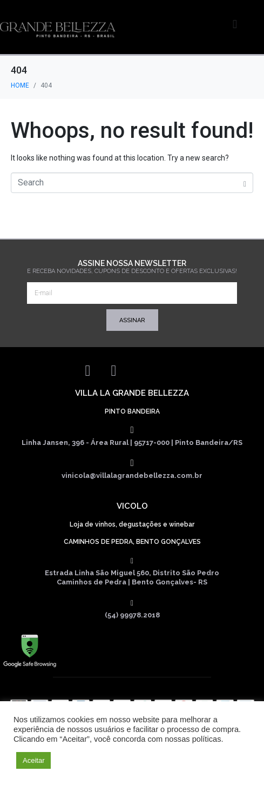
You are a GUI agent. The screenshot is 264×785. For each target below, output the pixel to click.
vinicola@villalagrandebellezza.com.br (132, 475)
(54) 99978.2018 (132, 615)
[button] (247, 25)
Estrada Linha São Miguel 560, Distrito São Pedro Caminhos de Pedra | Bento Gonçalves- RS (132, 577)
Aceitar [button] (33, 760)
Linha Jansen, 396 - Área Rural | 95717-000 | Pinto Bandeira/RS (132, 442)
